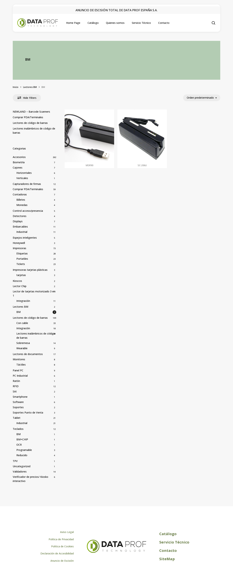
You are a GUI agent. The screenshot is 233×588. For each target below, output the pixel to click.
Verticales (22, 178)
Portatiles (22, 258)
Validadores (20, 471)
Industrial (21, 232)
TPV (15, 461)
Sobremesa (23, 343)
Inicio (15, 87)
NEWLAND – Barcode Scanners (31, 111)
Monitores (19, 359)
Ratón (16, 381)
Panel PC (18, 370)
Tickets (20, 264)
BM (18, 312)
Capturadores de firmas (27, 184)
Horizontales (24, 173)
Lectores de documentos (28, 354)
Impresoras (19, 248)
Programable (24, 450)
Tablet (16, 417)
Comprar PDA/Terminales (28, 117)
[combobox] (201, 97)
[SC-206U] (142, 136)
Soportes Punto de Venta (28, 412)
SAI (15, 391)
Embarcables (20, 226)
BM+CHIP (22, 439)
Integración (23, 301)
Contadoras (20, 194)
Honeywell (19, 243)
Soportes (18, 407)
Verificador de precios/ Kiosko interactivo (30, 479)
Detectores (19, 216)
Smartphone (20, 396)
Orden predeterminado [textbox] (200, 97)
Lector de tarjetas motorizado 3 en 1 (34, 293)
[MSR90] (89, 136)
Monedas (21, 205)
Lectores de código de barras (30, 123)
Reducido (21, 455)
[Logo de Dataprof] (116, 547)
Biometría (19, 162)
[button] (67, 527)
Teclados (18, 429)
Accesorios (19, 157)
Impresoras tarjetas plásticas (30, 269)
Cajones (17, 167)
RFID (16, 386)
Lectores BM (30, 87)
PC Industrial (20, 375)
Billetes (20, 199)
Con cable (22, 323)
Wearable (21, 348)
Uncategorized (21, 466)
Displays (18, 221)
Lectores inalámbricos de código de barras (34, 130)
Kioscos (17, 281)
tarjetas (21, 275)
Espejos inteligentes (25, 237)
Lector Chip (19, 286)
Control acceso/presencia (28, 210)
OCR (19, 444)
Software (18, 402)
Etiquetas (22, 253)
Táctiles (21, 364)
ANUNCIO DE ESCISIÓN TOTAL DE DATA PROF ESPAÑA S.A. (116, 10)
